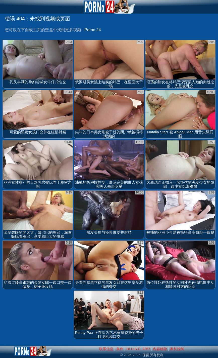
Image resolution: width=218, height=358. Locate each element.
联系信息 (106, 349)
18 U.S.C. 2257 (138, 349)
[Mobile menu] (5, 7)
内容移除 (160, 349)
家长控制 (177, 349)
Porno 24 (92, 30)
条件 (119, 349)
